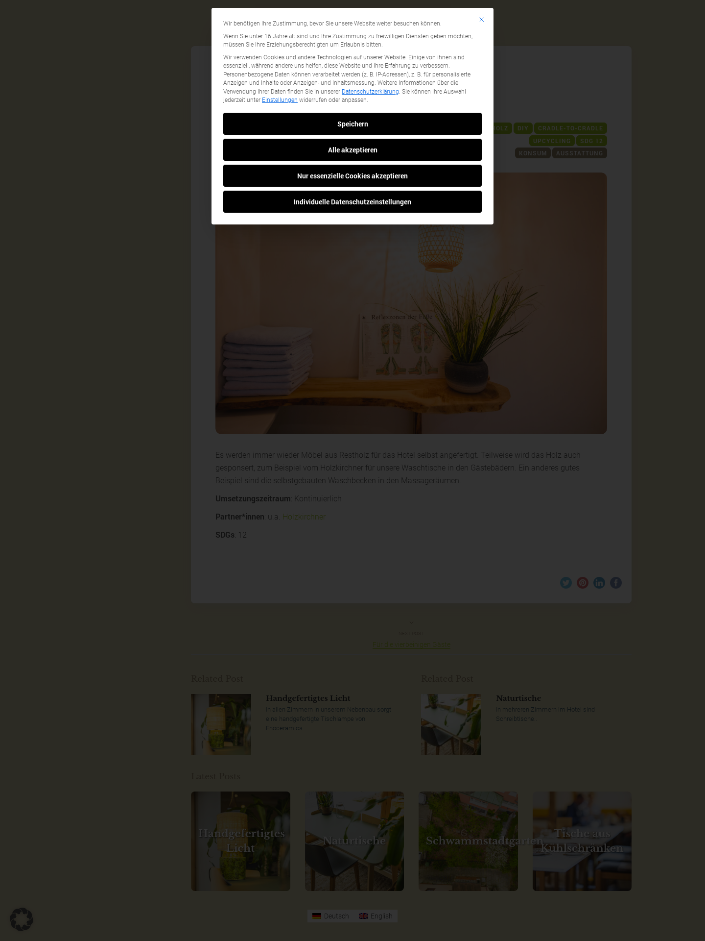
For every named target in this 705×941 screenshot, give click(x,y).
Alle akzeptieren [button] (352, 149)
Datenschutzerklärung (370, 91)
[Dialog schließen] (482, 19)
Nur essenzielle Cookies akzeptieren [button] (352, 175)
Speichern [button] (352, 123)
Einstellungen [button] (280, 100)
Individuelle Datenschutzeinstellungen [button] (352, 201)
